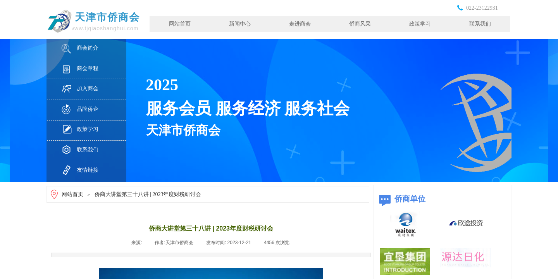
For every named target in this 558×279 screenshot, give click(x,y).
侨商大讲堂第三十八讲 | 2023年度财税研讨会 (148, 194)
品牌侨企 (87, 109)
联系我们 (480, 24)
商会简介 (87, 48)
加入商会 (87, 88)
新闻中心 (240, 24)
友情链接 (87, 170)
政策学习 (420, 24)
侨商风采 (360, 24)
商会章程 (87, 68)
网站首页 (180, 24)
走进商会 (300, 24)
